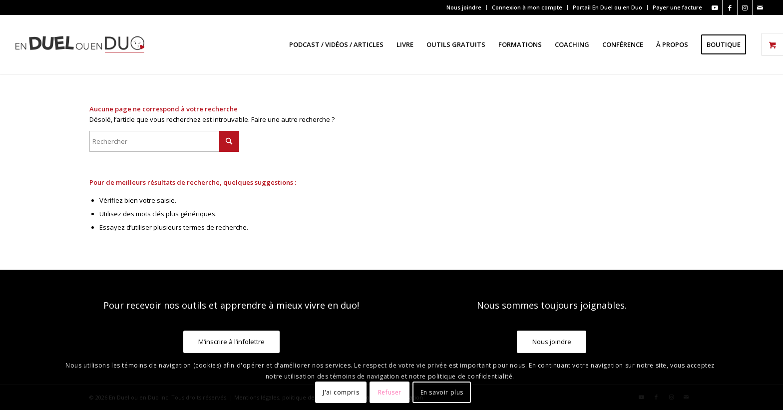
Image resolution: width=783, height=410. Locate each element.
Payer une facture (677, 7)
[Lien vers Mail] (760, 7)
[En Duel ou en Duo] (79, 44)
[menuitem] (464, 7)
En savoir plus (441, 392)
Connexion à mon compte (527, 7)
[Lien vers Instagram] (745, 7)
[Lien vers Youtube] (715, 7)
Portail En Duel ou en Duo (607, 7)
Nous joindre (463, 7)
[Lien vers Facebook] (730, 7)
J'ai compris (341, 392)
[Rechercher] (164, 141)
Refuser (389, 392)
